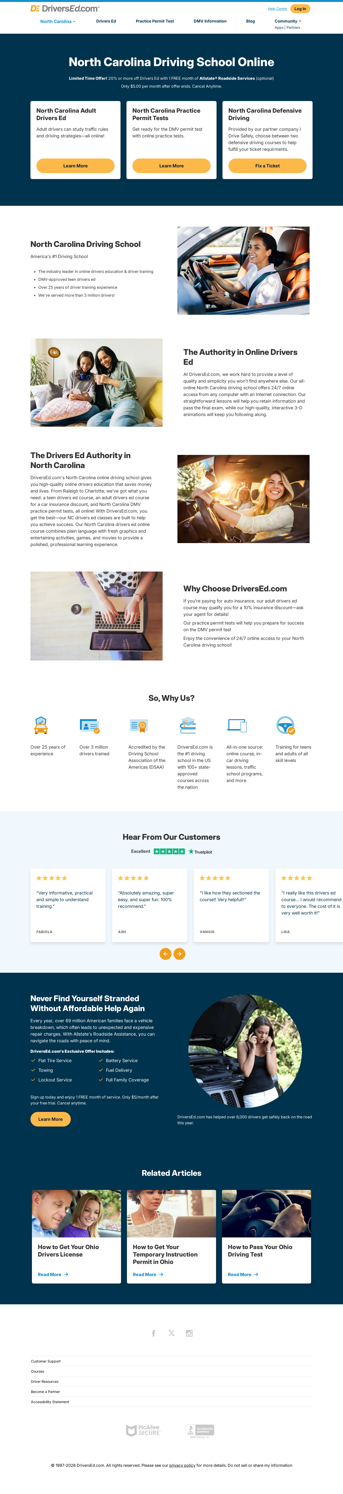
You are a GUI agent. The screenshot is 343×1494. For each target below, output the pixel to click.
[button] (165, 953)
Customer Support (46, 1361)
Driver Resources (44, 1381)
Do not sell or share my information (260, 1465)
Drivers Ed (106, 21)
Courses (37, 1371)
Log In (300, 8)
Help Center (277, 8)
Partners (293, 27)
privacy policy (182, 1465)
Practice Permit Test (155, 21)
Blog (250, 21)
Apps (279, 27)
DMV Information (210, 21)
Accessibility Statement (50, 1402)
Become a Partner (45, 1391)
